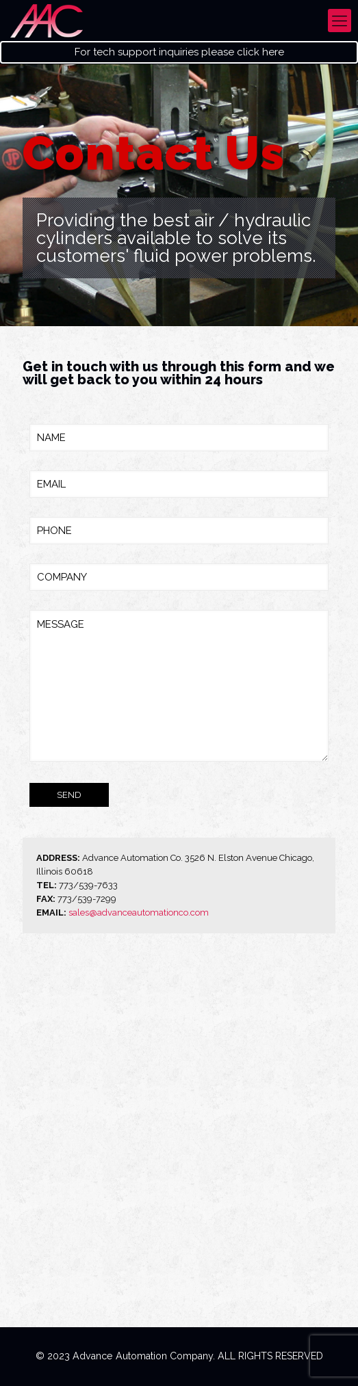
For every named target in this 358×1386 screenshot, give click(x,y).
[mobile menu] (339, 20)
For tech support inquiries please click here (179, 52)
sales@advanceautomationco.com (138, 912)
